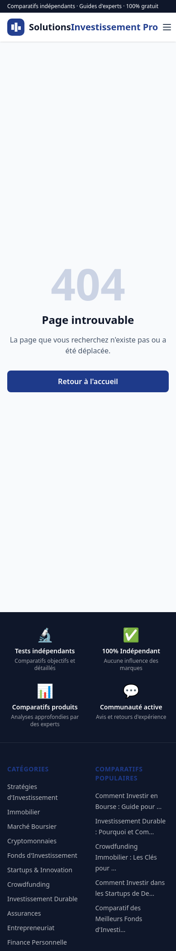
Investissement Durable (42, 898)
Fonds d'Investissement (42, 855)
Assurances (24, 913)
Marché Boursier (32, 826)
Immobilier (23, 812)
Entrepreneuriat (30, 927)
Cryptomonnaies (32, 841)
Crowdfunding (28, 884)
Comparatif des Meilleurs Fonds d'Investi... (119, 918)
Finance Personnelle (37, 942)
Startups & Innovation (39, 869)
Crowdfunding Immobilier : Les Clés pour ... (126, 857)
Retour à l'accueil (88, 381)
